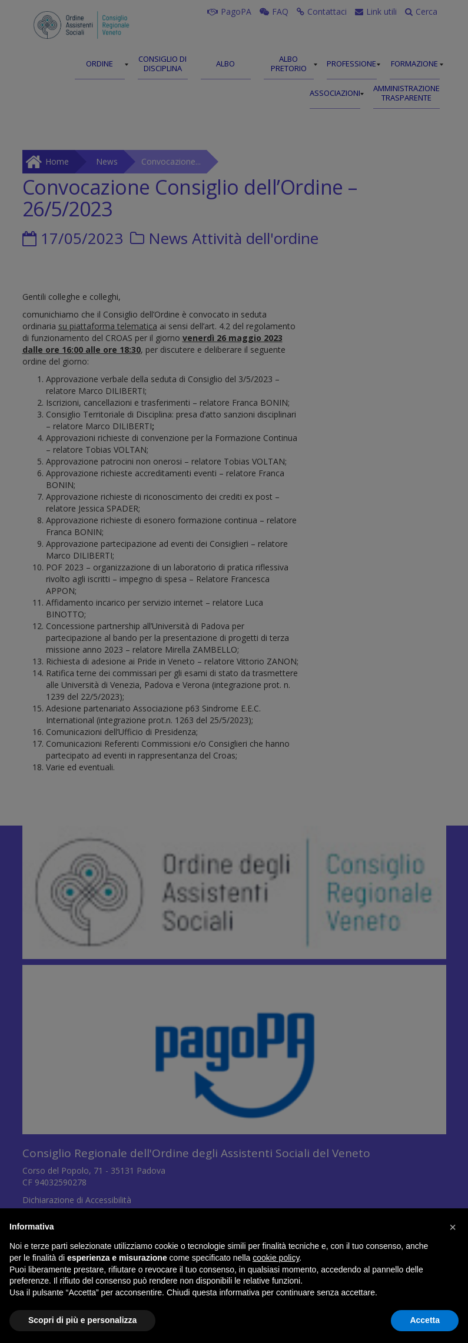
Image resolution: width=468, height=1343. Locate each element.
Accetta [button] (425, 1320)
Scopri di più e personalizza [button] (82, 1320)
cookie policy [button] (276, 1257)
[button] (452, 1227)
